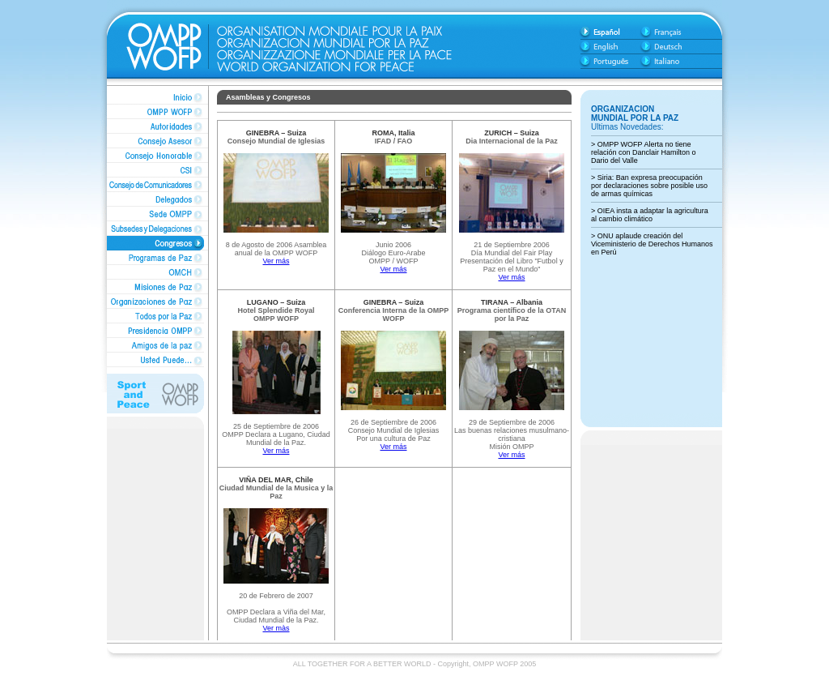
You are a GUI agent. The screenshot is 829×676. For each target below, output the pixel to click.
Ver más (275, 261)
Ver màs (275, 628)
